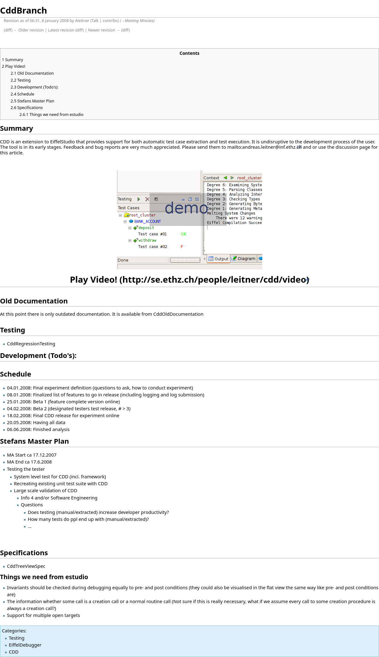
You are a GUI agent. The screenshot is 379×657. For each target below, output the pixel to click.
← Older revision (29, 30)
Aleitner (82, 20)
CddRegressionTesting (31, 343)
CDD (14, 651)
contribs (110, 20)
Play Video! (93, 279)
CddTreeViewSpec (26, 566)
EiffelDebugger (25, 645)
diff (8, 30)
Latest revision (61, 30)
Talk (95, 20)
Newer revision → (104, 30)
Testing (17, 638)
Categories (13, 630)
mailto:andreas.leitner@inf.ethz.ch (264, 147)
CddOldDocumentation (178, 314)
